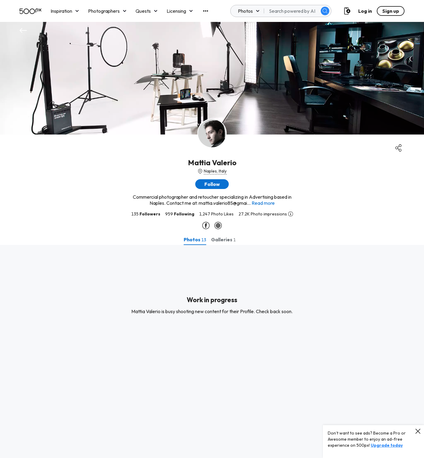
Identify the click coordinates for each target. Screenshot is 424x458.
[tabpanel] (212, 351)
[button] (212, 184)
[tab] (195, 239)
